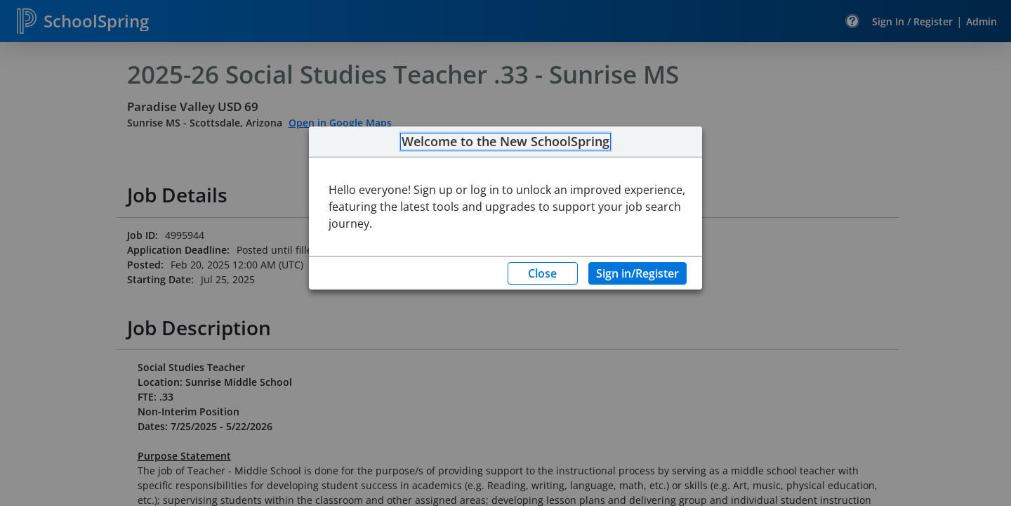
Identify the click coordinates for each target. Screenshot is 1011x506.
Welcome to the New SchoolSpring (505, 142)
